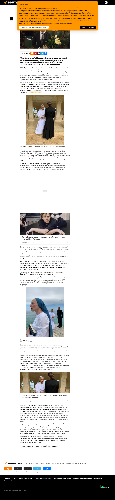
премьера (43, 446)
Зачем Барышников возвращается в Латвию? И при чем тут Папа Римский (43, 238)
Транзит (68, 463)
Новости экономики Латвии (55, 463)
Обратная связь (15, 481)
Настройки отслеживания (28, 481)
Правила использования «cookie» (62, 478)
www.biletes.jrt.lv (35, 92)
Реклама (6, 481)
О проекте (7, 478)
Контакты (14, 478)
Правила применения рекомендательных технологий (87, 478)
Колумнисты (76, 463)
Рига (36, 463)
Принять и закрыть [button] (88, 27)
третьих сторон (46, 10)
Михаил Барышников (53, 446)
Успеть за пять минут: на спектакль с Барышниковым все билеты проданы (44, 396)
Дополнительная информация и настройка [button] (33, 27)
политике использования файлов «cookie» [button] (45, 8)
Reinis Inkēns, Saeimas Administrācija (32, 49)
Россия (84, 463)
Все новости (30, 463)
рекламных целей (86, 13)
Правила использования (25, 478)
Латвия (42, 463)
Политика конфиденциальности (42, 478)
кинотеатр (37, 446)
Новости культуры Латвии (27, 446)
